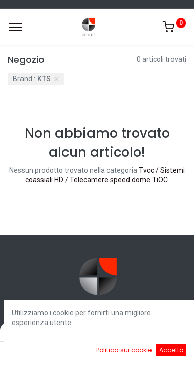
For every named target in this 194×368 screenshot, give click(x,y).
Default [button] (148, 332)
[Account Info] (160, 353)
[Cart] (118, 353)
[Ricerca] (76, 353)
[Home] (33, 353)
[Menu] (15, 27)
